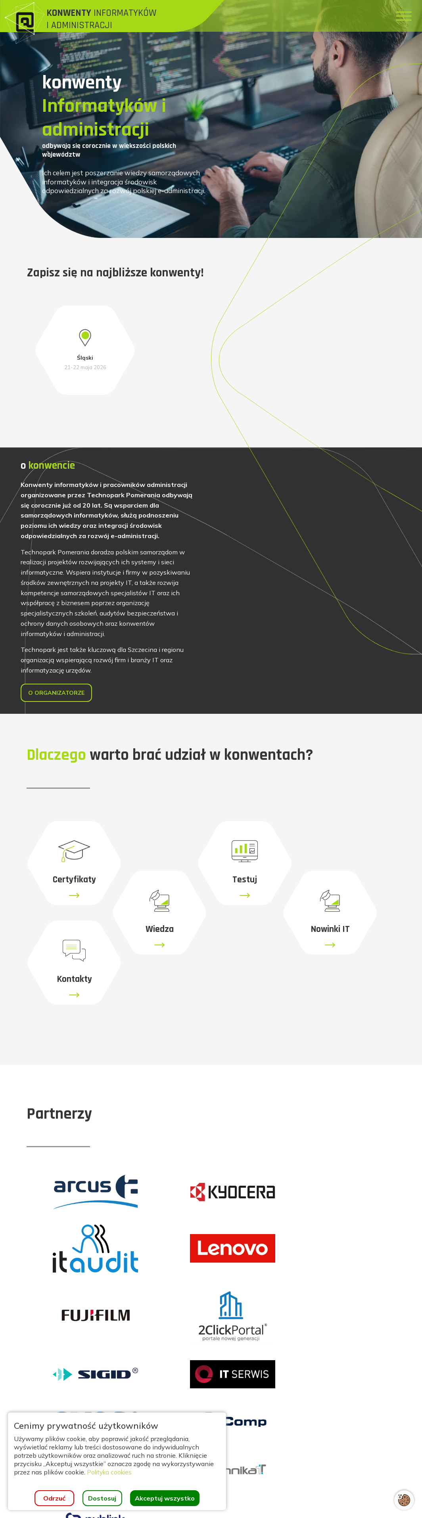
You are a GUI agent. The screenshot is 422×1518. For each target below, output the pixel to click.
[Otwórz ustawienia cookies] (404, 1500)
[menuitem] (220, 16)
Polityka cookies (111, 1472)
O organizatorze (60, 688)
